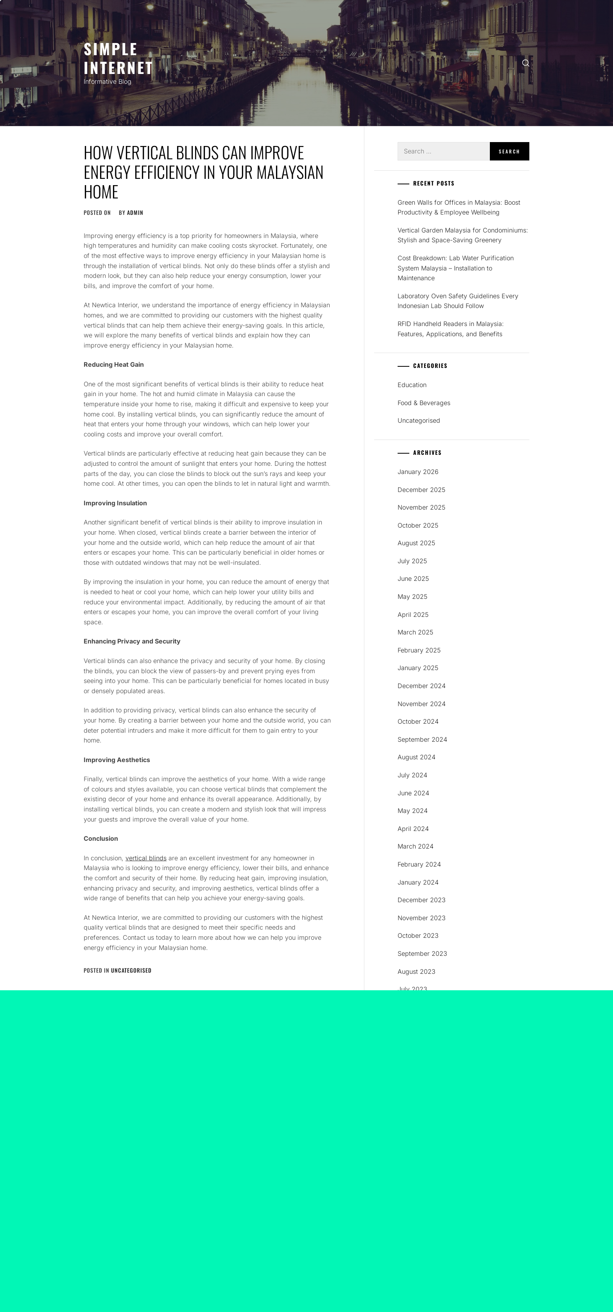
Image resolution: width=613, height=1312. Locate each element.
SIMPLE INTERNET (119, 57)
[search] (525, 63)
